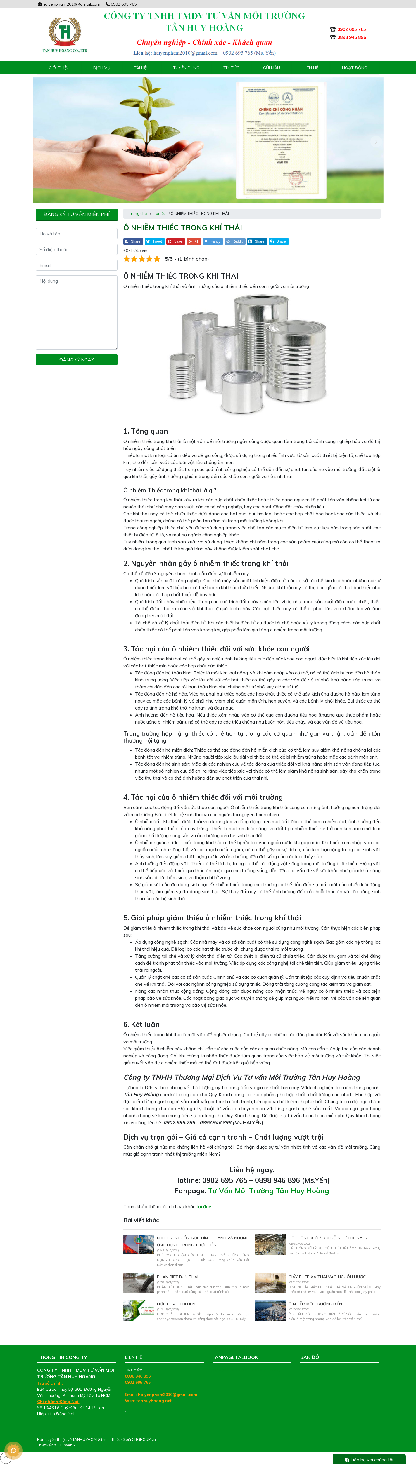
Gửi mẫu (271, 67)
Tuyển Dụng (186, 67)
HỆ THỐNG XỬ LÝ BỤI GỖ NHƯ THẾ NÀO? (328, 1238)
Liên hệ (311, 67)
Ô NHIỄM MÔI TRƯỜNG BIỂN (315, 1304)
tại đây (203, 1206)
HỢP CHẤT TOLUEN (176, 1304)
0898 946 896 (138, 1376)
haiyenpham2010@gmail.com (69, 4)
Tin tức (231, 67)
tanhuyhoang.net (154, 1400)
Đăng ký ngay (76, 360)
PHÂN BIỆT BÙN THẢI (177, 1276)
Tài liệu (141, 67)
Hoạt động (354, 67)
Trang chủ (138, 213)
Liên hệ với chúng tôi (369, 1460)
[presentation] (40, 141)
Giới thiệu (59, 67)
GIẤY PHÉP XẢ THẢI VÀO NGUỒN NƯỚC (327, 1276)
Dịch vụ (101, 67)
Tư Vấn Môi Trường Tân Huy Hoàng (268, 1190)
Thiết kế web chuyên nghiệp (100, 1445)
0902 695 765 (121, 4)
